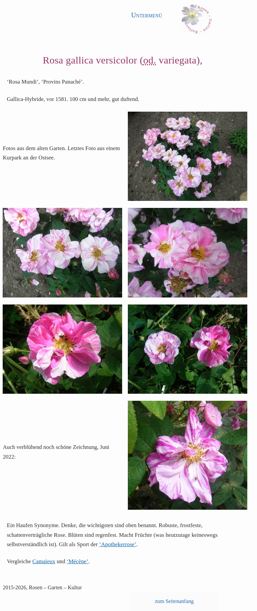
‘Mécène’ (77, 561)
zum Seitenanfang (174, 601)
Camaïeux (44, 561)
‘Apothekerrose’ (117, 544)
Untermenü (146, 15)
